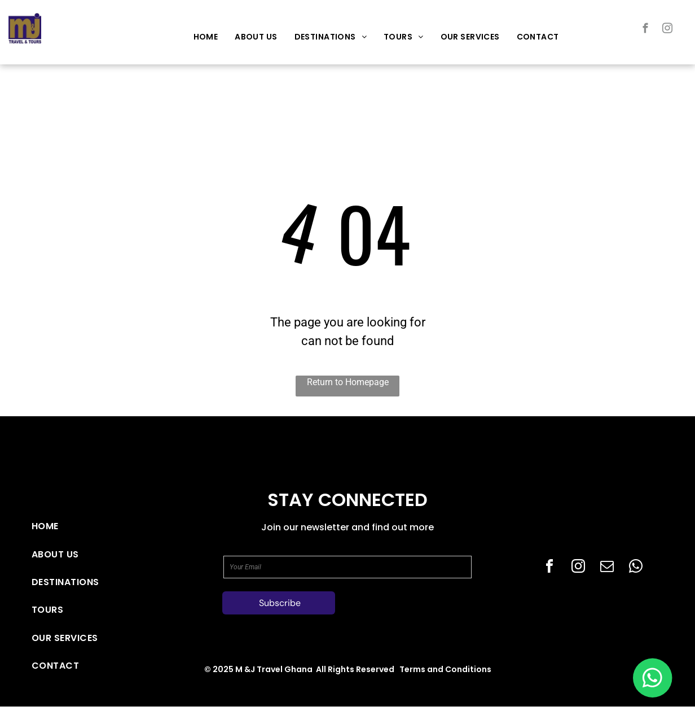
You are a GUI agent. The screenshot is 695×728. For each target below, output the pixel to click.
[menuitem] (206, 37)
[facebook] (645, 30)
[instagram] (667, 30)
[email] (607, 567)
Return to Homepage (348, 382)
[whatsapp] (636, 567)
